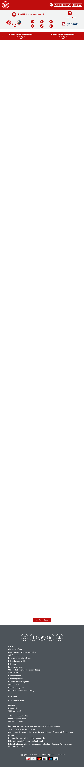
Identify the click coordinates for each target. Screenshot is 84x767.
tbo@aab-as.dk (37, 741)
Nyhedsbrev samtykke (17, 661)
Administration (14, 672)
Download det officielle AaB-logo (21, 690)
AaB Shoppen (13, 655)
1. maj (14, 26)
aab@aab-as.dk (20, 718)
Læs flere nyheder (42, 620)
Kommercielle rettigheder (18, 681)
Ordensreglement (15, 678)
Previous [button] (25, 26)
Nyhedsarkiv (13, 664)
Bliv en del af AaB (15, 649)
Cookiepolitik (13, 684)
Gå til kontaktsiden (16, 700)
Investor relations (15, 667)
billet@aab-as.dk (38, 738)
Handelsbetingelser (16, 687)
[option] (14, 23)
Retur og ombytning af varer (20, 658)
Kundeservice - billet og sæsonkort (22, 652)
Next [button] (2, 26)
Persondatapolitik (15, 675)
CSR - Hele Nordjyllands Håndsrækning (24, 670)
